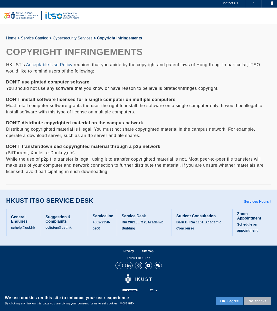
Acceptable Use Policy (49, 64)
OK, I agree (229, 301)
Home (11, 38)
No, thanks (257, 301)
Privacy (129, 251)
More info (127, 303)
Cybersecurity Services (73, 38)
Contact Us (229, 3)
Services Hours (256, 201)
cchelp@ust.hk (23, 227)
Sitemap (147, 251)
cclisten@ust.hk (59, 227)
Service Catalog (34, 38)
